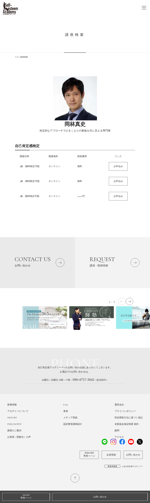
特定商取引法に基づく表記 (129, 417)
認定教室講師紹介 (72, 424)
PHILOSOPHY (14, 424)
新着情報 (12, 404)
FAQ (65, 404)
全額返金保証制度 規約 (127, 424)
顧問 (117, 430)
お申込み (118, 166)
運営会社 (119, 404)
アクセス (119, 437)
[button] (129, 301)
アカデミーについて (17, 411)
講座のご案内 (14, 430)
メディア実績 (70, 417)
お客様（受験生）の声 (19, 437)
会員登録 (111, 454)
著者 (65, 411)
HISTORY (12, 417)
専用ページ (89, 454)
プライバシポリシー (125, 411)
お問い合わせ (133, 454)
